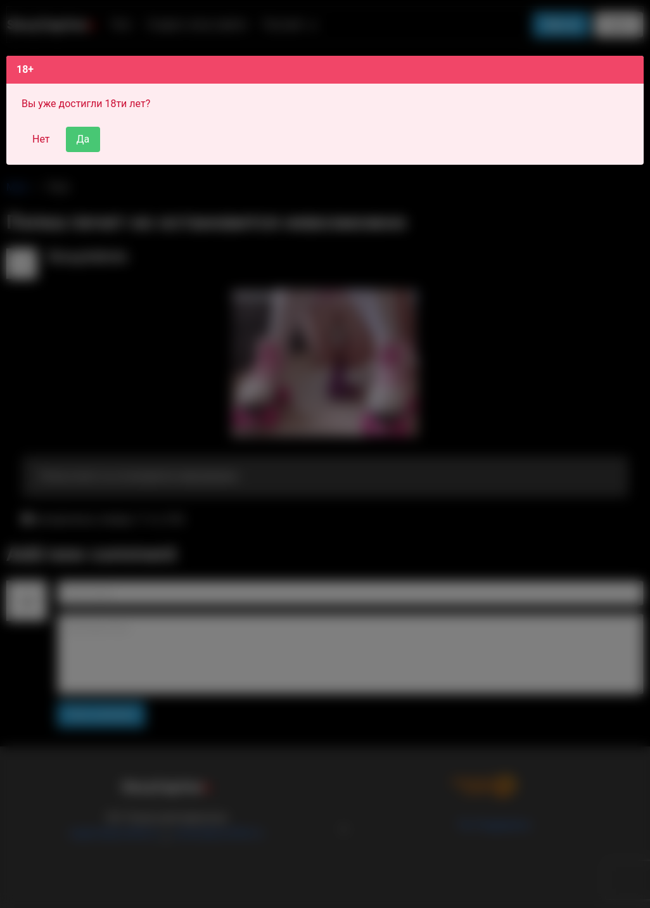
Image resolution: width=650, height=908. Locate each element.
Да (83, 139)
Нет (41, 139)
